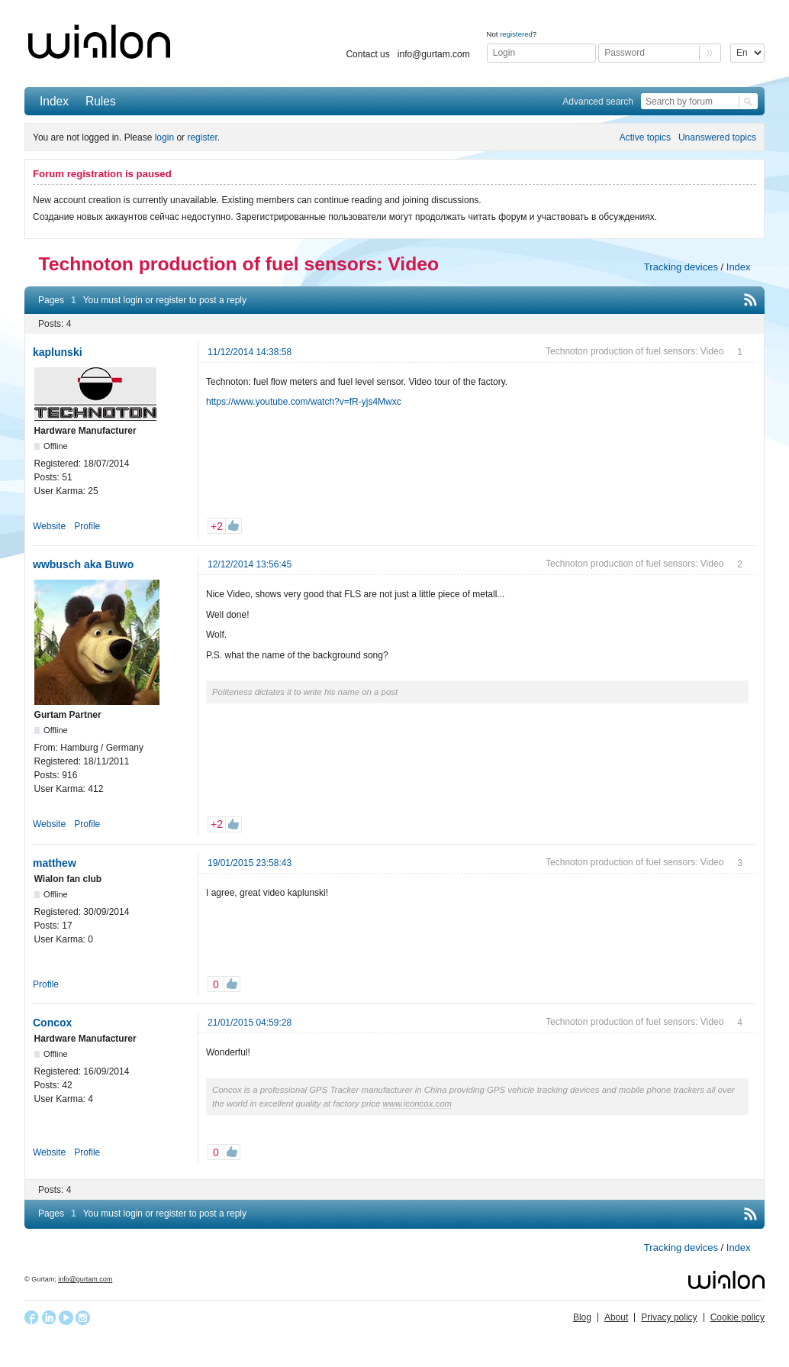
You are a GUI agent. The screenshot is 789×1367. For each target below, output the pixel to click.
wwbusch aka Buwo (83, 564)
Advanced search (597, 101)
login (164, 137)
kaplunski (57, 352)
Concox (52, 1022)
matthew (54, 863)
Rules (100, 101)
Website (49, 526)
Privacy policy (669, 1317)
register (202, 137)
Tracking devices (681, 267)
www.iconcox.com (417, 1103)
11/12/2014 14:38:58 (249, 352)
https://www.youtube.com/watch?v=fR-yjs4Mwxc (303, 401)
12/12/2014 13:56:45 (249, 564)
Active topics (645, 137)
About (616, 1317)
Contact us (367, 54)
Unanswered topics (717, 137)
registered (516, 34)
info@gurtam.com (434, 54)
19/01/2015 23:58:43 (249, 863)
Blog (582, 1317)
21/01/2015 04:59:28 (249, 1022)
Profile (87, 526)
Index (54, 101)
